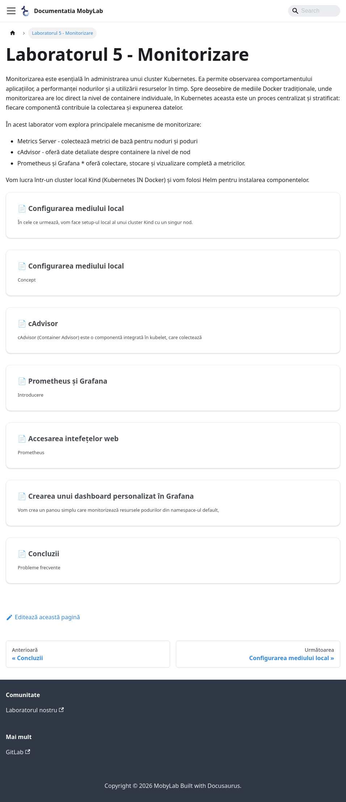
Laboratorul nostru (35, 710)
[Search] (314, 11)
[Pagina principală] (13, 33)
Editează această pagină (43, 617)
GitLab (18, 752)
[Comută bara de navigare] (11, 10)
